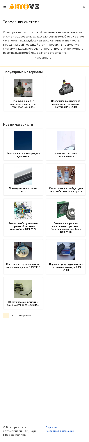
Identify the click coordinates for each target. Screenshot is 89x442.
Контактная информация (60, 430)
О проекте (51, 427)
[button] (84, 6)
